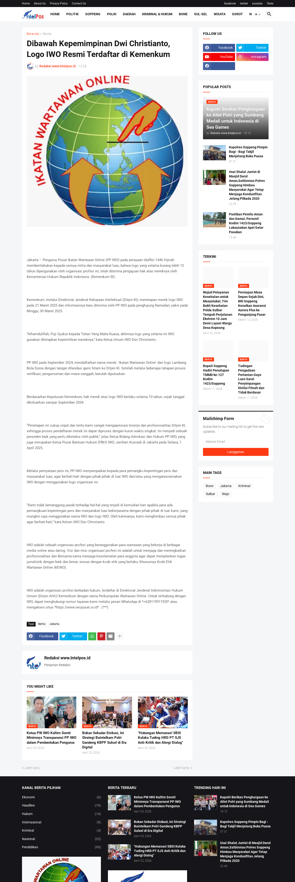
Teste (270, 3)
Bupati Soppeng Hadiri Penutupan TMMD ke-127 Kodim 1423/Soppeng (216, 375)
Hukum (61, 814)
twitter (244, 3)
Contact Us (79, 3)
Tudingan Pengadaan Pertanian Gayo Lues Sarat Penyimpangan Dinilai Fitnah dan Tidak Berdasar (251, 379)
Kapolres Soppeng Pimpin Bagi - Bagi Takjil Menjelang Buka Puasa (248, 151)
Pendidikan (61, 847)
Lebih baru (32, 768)
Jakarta (54, 624)
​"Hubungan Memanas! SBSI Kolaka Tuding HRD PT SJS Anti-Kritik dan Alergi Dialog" (160, 738)
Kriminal (244, 486)
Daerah (129, 14)
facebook (230, 3)
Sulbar (210, 494)
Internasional (61, 822)
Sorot (237, 14)
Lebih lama (182, 768)
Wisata (219, 14)
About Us (40, 3)
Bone (183, 14)
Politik (72, 14)
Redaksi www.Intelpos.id (67, 657)
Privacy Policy (59, 3)
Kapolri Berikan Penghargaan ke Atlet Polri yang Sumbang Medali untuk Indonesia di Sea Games (244, 801)
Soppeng (92, 14)
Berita (47, 34)
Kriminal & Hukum (157, 14)
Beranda (33, 34)
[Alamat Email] (236, 442)
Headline (61, 805)
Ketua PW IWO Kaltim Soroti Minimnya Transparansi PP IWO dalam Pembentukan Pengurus (51, 738)
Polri (111, 14)
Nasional (61, 839)
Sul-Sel (200, 14)
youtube (257, 3)
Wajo (225, 494)
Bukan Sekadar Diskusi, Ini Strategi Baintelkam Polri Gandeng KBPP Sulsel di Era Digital (104, 740)
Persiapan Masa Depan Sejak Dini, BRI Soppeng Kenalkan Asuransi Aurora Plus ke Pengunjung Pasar (252, 303)
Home (26, 3)
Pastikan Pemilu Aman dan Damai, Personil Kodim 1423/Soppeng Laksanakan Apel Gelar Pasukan (246, 223)
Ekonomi (61, 797)
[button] (258, 14)
